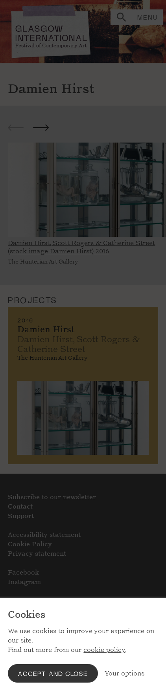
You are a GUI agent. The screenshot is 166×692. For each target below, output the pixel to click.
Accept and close (53, 673)
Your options (124, 673)
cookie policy (104, 650)
